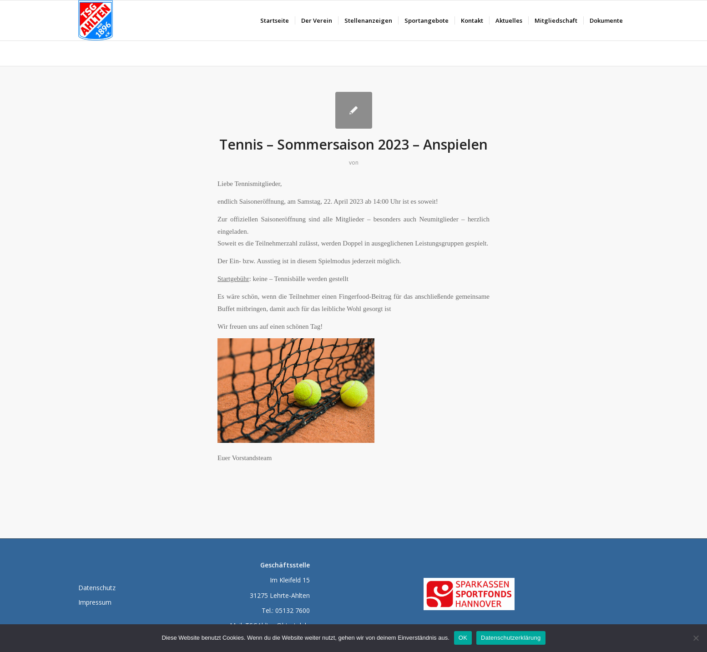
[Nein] (695, 637)
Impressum (94, 602)
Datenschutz (97, 587)
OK (463, 637)
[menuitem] (274, 20)
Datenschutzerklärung (510, 637)
